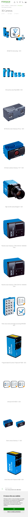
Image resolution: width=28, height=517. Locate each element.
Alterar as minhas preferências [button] (14, 511)
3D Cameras (20, 5)
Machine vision (13, 5)
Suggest (10, 13)
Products (7, 5)
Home (2, 5)
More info (17, 13)
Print (4, 13)
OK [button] (14, 509)
